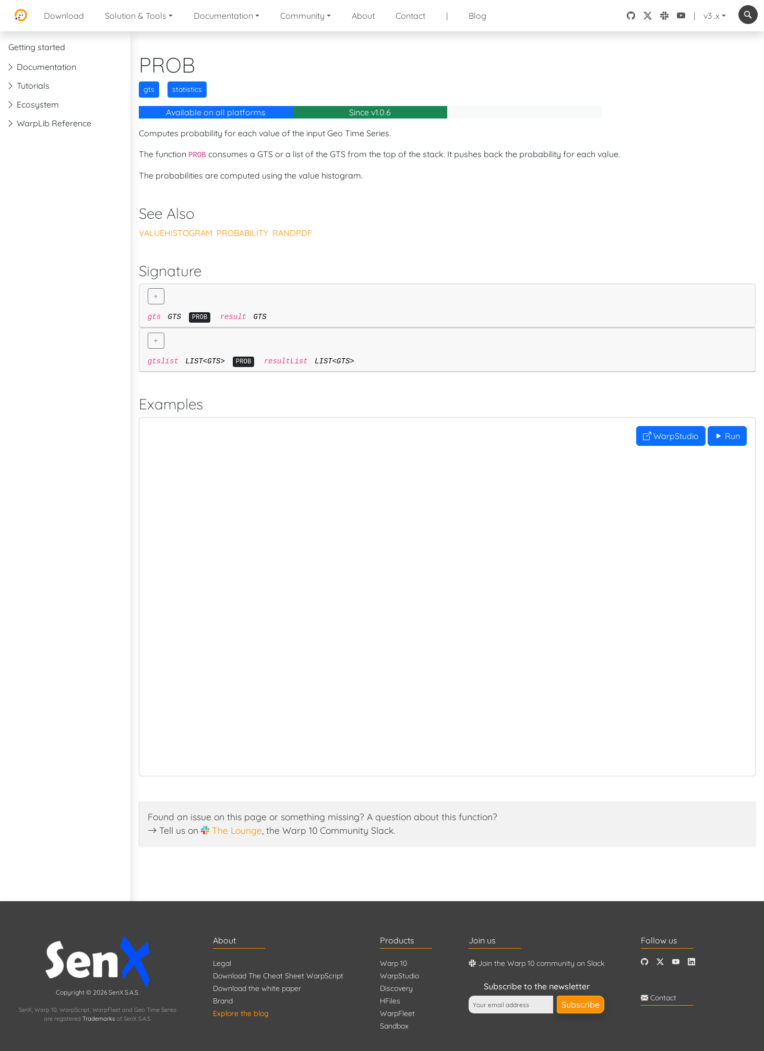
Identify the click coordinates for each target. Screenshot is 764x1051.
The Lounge (237, 830)
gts (149, 89)
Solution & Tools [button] (135, 15)
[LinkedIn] (691, 961)
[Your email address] (511, 1004)
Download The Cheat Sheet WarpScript (278, 976)
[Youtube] (675, 961)
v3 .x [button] (711, 15)
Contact (410, 15)
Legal (222, 963)
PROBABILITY (242, 233)
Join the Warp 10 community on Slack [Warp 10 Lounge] (536, 963)
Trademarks (98, 1018)
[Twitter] (660, 961)
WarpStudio (671, 436)
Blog (477, 15)
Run (727, 436)
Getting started (36, 47)
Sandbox (394, 1026)
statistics (187, 89)
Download (64, 15)
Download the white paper (257, 988)
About (363, 15)
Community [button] (302, 15)
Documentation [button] (223, 15)
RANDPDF (292, 233)
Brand (223, 1001)
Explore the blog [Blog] (241, 1013)
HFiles (390, 1001)
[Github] (644, 961)
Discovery (396, 988)
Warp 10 (393, 963)
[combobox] (748, 14)
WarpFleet (397, 1013)
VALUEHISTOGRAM (175, 233)
